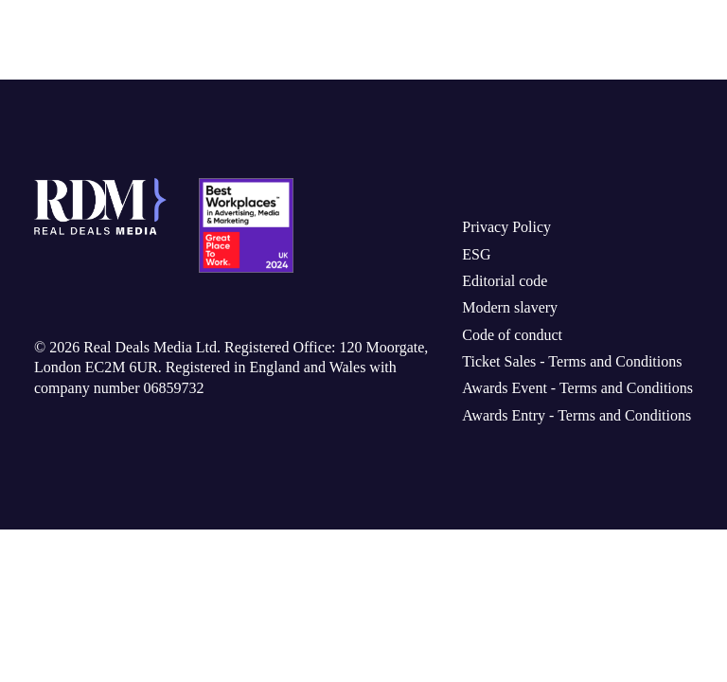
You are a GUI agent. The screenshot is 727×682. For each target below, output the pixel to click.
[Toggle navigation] (676, 40)
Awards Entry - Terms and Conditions (566, 423)
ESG (455, 262)
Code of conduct (496, 342)
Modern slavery (492, 316)
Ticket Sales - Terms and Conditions (562, 370)
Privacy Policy (485, 235)
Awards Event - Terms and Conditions (567, 396)
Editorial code (486, 289)
